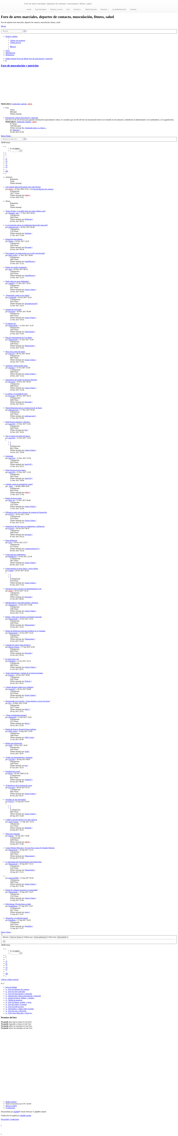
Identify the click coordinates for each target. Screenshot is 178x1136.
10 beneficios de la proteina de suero (18, 785)
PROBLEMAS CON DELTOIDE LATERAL (21, 603)
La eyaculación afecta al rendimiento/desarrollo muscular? (26, 225)
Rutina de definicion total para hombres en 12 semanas (25, 631)
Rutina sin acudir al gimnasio (16, 267)
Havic (27, 709)
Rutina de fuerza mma (13, 498)
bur (26, 430)
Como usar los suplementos (15, 554)
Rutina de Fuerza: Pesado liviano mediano (20, 729)
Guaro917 (12, 689)
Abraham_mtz (13, 213)
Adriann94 (12, 717)
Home (28, 9)
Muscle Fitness (13, 647)
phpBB (16, 1112)
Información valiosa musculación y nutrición (21, 118)
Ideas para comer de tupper (15, 352)
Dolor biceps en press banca (15, 470)
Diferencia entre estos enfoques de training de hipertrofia (26, 512)
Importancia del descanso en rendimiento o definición (24, 526)
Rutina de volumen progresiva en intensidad (21, 890)
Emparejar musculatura (13, 239)
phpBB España (25, 1116)
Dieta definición (11, 540)
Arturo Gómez (30, 289)
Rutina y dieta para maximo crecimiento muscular (23, 617)
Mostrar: (13, 937)
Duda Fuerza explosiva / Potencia (17, 422)
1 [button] (5, 155)
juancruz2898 (13, 878)
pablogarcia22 (13, 227)
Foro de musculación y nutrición (20, 65)
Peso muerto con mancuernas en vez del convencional (25, 253)
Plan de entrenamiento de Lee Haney (18, 338)
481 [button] (6, 171)
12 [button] (6, 161)
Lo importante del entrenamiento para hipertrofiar (23, 862)
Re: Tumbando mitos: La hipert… (34, 128)
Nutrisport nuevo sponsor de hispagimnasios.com (23, 589)
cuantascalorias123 (32, 549)
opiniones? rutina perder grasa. (16, 366)
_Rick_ (11, 486)
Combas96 (12, 297)
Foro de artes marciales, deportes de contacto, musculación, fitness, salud (57, 4)
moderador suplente (19, 104)
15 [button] (6, 167)
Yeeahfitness (12, 906)
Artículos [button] (77, 9)
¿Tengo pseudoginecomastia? (16, 715)
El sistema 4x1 (10, 323)
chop (10, 269)
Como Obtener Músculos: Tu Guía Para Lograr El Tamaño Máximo (30, 848)
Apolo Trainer (13, 822)
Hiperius (16, 130)
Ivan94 (10, 571)
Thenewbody (13, 326)
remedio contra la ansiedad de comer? (19, 484)
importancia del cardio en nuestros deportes (21, 380)
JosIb (10, 745)
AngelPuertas (29, 261)
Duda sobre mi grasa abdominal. (17, 281)
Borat (10, 773)
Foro (68, 9)
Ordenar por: (36, 937)
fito (9, 703)
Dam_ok (11, 500)
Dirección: (58, 937)
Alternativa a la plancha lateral (16, 918)
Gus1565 (11, 759)
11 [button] (6, 159)
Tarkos (10, 241)
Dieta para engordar (12, 834)
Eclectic (11, 528)
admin (30, 104)
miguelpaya (12, 605)
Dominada (9, 456)
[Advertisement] (89, 85)
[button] (5, 146)
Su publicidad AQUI (119, 9)
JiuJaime (28, 233)
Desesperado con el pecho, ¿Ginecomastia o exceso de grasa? (27, 701)
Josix (10, 542)
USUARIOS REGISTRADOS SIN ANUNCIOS (23, 187)
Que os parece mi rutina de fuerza (17, 436)
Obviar (3, 26)
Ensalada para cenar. (12, 771)
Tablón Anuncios (91, 9)
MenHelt (28, 828)
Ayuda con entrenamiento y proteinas (18, 757)
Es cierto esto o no (12, 659)
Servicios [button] (104, 9)
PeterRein (11, 661)
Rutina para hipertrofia (13, 743)
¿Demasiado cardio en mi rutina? (17, 295)
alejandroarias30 (31, 304)
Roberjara (28, 219)
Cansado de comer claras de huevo (18, 645)
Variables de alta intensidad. (15, 800)
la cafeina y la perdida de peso (16, 394)
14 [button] (6, 165)
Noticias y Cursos (56, 9)
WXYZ (11, 514)
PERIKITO (12, 557)
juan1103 (11, 424)
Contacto (133, 9)
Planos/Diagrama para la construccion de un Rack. (23, 408)
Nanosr (11, 836)
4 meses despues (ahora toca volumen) (19, 687)
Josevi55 (11, 354)
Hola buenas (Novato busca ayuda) (18, 904)
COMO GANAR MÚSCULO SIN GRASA (21, 820)
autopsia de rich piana (13, 309)
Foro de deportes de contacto (42, 189)
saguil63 (11, 283)
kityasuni (28, 247)
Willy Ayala (12, 255)
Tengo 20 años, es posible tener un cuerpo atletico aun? (25, 211)
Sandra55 (28, 780)
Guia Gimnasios (40, 9)
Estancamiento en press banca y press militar (21, 569)
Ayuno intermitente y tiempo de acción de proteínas (24, 673)
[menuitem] (17, 40)
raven (27, 912)
